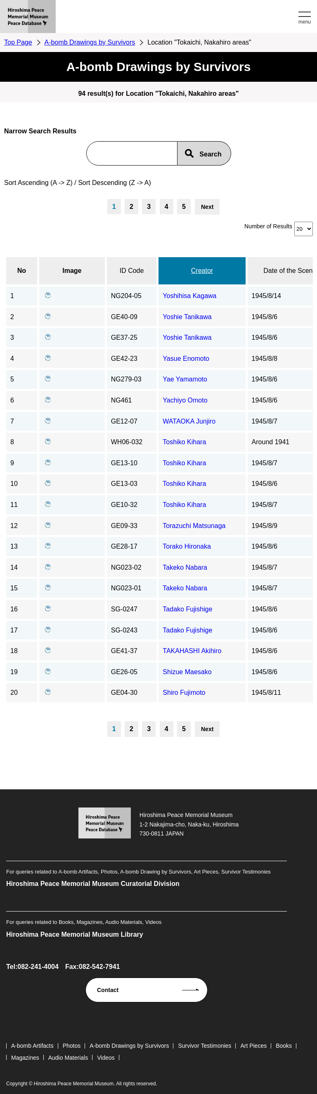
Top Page (18, 42)
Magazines (25, 1057)
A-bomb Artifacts (32, 1045)
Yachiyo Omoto (185, 400)
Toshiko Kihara (184, 441)
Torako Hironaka (187, 546)
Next (207, 207)
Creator (202, 270)
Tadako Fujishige (187, 609)
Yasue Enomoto (186, 358)
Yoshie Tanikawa (187, 316)
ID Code (132, 270)
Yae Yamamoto (185, 379)
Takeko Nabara (185, 567)
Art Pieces (253, 1045)
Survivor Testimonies (204, 1045)
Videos (106, 1057)
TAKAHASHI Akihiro (192, 650)
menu (304, 22)
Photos (72, 1045)
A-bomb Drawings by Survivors (90, 42)
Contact (107, 990)
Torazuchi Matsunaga (194, 525)
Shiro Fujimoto (184, 692)
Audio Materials (68, 1057)
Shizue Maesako (187, 671)
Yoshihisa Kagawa (189, 295)
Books (284, 1045)
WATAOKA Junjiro (189, 421)
